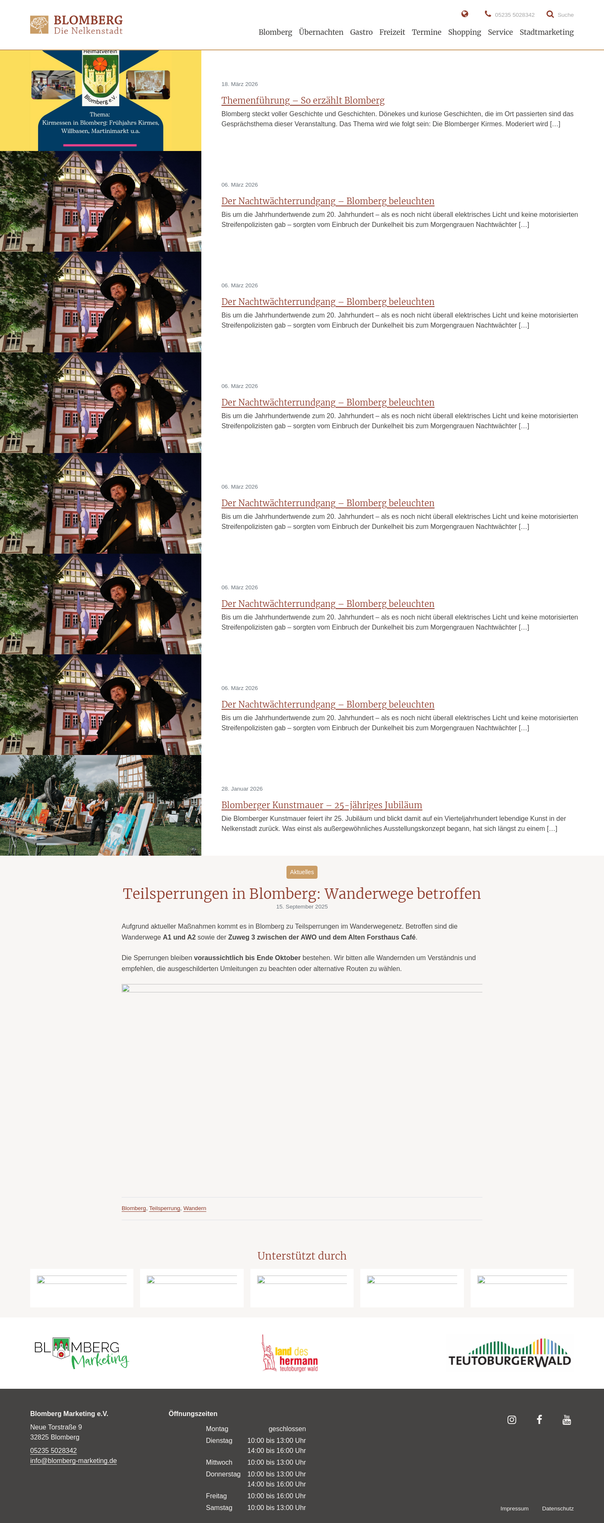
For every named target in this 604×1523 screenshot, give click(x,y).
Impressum (514, 1508)
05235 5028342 (53, 1450)
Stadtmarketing (547, 32)
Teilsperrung (164, 1208)
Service (500, 32)
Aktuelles (302, 872)
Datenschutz (558, 1508)
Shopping (464, 32)
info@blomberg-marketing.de (73, 1460)
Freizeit (392, 32)
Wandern (194, 1208)
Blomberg (275, 32)
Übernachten (321, 32)
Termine (426, 32)
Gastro (361, 32)
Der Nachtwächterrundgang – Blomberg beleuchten (328, 201)
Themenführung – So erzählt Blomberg (303, 100)
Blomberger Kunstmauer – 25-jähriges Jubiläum (321, 805)
